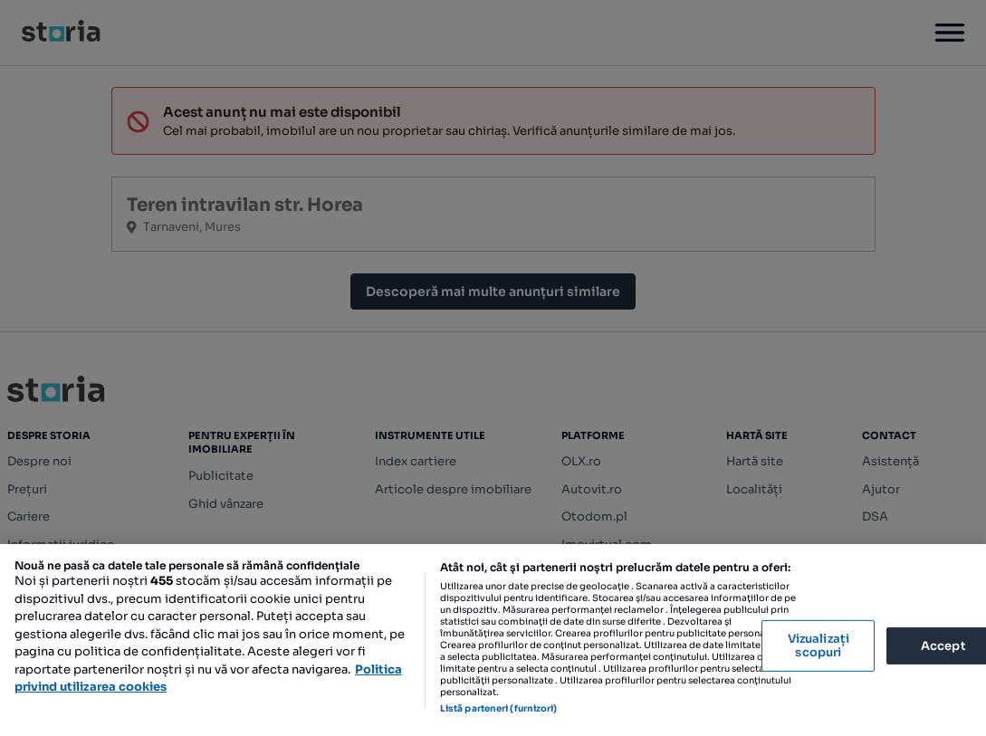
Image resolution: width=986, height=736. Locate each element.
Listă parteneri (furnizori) (499, 708)
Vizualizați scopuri (818, 646)
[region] (493, 640)
